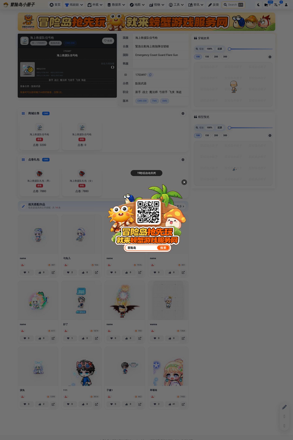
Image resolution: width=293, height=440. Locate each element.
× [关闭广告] (184, 182)
